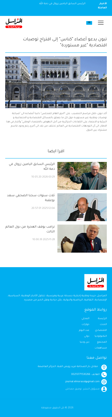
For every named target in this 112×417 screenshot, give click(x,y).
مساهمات (101, 348)
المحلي (85, 318)
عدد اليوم (84, 330)
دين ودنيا (84, 342)
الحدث (103, 324)
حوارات (85, 324)
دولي (86, 336)
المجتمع (102, 342)
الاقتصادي (101, 330)
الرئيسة (102, 318)
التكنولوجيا (101, 336)
